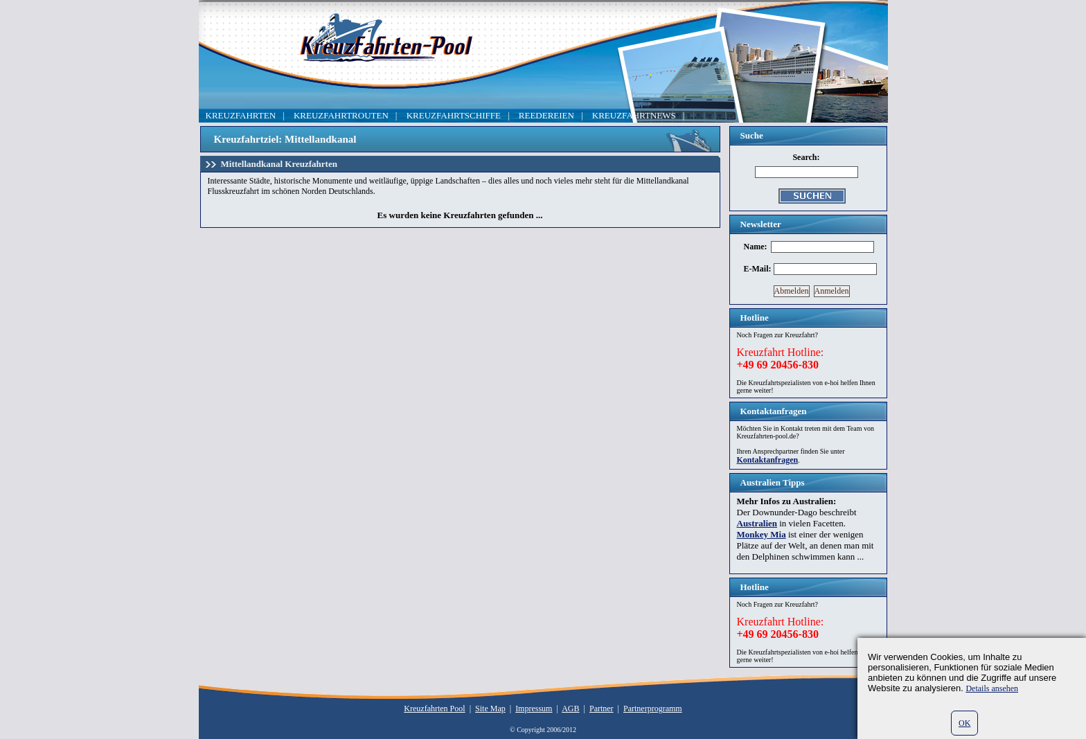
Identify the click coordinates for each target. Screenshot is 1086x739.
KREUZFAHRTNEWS (634, 115)
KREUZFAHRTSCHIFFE (454, 115)
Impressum (533, 708)
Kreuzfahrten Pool (434, 708)
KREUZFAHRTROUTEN (341, 115)
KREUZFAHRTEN (241, 115)
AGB (570, 708)
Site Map (490, 708)
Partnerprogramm (652, 708)
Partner (601, 708)
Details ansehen (991, 688)
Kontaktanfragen (768, 460)
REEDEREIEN (546, 115)
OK (964, 723)
